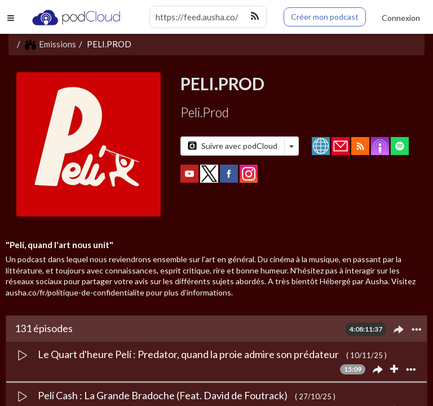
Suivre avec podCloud (232, 146)
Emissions (50, 44)
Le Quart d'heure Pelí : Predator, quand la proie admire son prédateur (189, 354)
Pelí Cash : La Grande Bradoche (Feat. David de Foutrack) (163, 395)
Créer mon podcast (325, 16)
